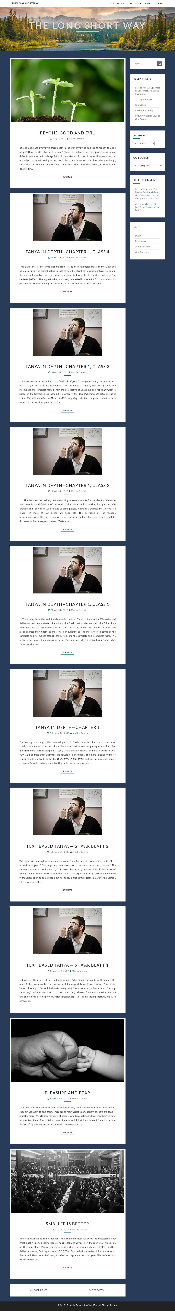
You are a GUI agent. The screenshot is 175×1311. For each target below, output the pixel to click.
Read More (68, 176)
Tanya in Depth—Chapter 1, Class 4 (67, 251)
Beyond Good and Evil (67, 132)
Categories (134, 3)
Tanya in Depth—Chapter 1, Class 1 (67, 604)
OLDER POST (96, 1290)
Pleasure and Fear (67, 1092)
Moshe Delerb (77, 138)
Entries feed (140, 241)
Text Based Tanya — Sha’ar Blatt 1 (67, 964)
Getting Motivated (143, 99)
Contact (159, 3)
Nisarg (113, 1305)
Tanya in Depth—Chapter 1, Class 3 (67, 366)
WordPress (94, 1305)
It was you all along (144, 110)
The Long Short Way (25, 3)
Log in (138, 235)
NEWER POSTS (38, 1290)
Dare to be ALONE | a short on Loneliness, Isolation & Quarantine (147, 90)
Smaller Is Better (67, 1223)
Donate (148, 3)
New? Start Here (117, 3)
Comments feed (142, 246)
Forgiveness (140, 104)
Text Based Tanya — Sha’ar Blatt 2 (67, 846)
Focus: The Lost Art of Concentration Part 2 (147, 206)
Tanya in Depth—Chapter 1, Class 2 (67, 485)
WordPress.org (142, 252)
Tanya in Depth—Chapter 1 (67, 727)
